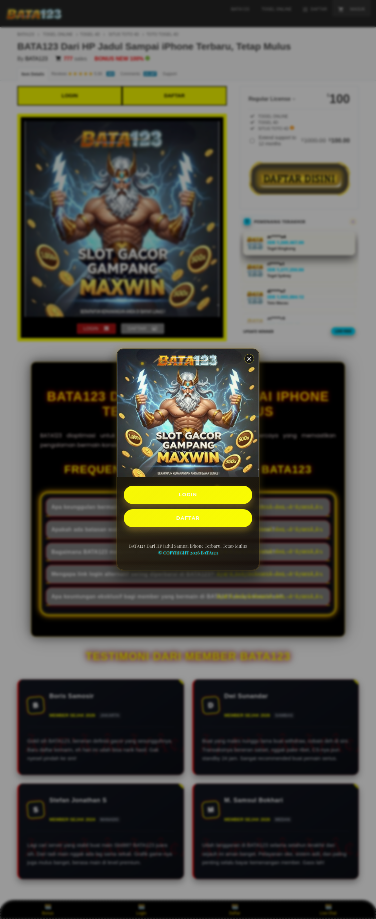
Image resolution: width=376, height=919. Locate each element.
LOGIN (188, 493)
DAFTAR (188, 519)
